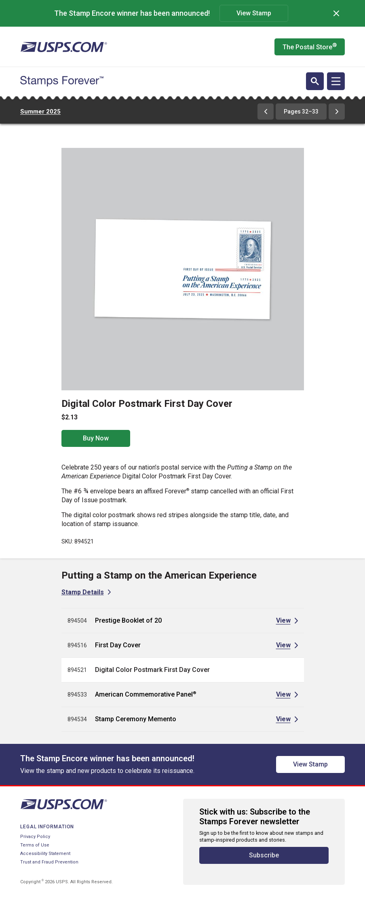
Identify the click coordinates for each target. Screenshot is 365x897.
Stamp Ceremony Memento (135, 719)
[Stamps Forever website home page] (61, 81)
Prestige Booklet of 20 (128, 620)
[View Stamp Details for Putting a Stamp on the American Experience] (86, 592)
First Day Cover (118, 645)
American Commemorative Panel (145, 694)
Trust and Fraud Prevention (49, 862)
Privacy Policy (35, 836)
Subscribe (264, 855)
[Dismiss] (336, 13)
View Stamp (253, 13)
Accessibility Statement (45, 853)
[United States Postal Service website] (63, 47)
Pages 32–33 (301, 111)
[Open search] (315, 81)
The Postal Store (310, 46)
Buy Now (96, 438)
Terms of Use (34, 845)
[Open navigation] (336, 81)
